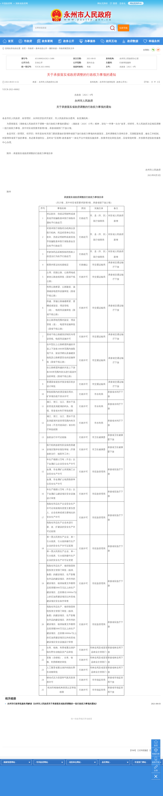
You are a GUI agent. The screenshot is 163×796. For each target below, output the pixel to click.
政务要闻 (45, 41)
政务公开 (66, 41)
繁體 (115, 3)
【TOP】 (133, 750)
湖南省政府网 (21, 3)
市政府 (25, 41)
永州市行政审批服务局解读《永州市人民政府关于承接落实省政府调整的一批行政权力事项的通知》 (52, 704)
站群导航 (123, 28)
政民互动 (109, 41)
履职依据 (53, 48)
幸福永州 (151, 41)
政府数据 (130, 41)
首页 (8, 41)
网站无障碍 (102, 3)
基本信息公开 (41, 48)
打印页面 (143, 750)
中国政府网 (7, 3)
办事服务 (87, 41)
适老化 (122, 3)
